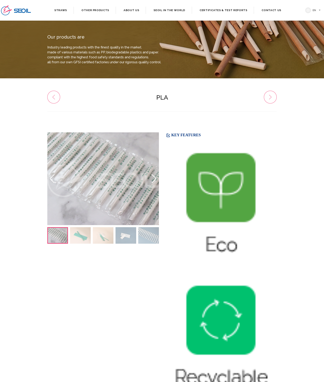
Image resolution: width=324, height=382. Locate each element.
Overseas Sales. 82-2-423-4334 (73, 335)
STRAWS (60, 10)
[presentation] (175, 325)
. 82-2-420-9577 (123, 335)
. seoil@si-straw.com (63, 342)
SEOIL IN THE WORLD (169, 10)
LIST (270, 253)
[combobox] (318, 10)
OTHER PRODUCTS (95, 10)
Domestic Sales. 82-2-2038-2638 (75, 330)
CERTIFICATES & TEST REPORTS (223, 10)
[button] (154, 178)
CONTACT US (271, 10)
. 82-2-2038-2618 (124, 330)
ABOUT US (131, 10)
